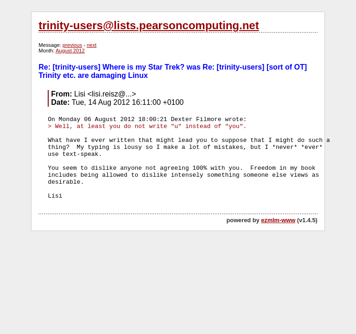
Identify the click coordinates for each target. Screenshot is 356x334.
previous (72, 45)
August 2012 (70, 50)
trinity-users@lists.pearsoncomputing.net (148, 25)
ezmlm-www (278, 220)
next (91, 45)
